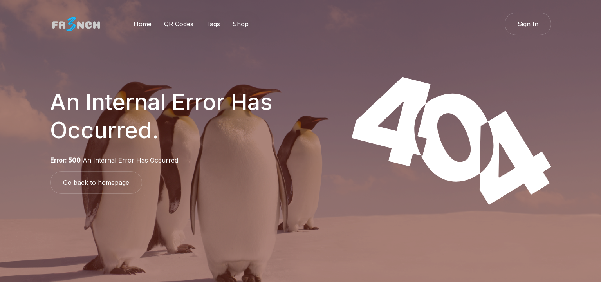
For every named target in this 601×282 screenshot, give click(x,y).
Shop (241, 24)
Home (143, 24)
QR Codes (178, 24)
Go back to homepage (96, 182)
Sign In (528, 24)
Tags (213, 24)
